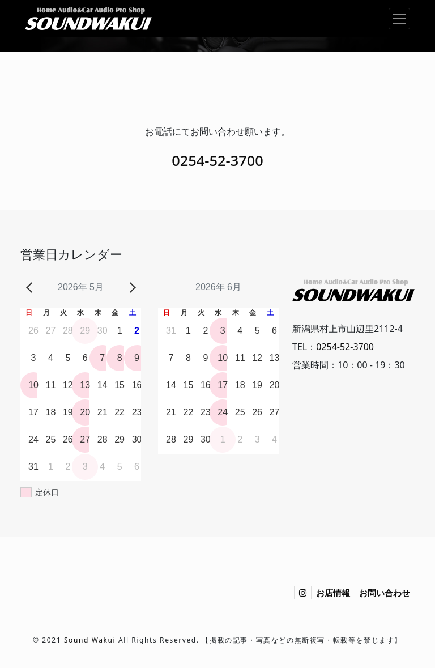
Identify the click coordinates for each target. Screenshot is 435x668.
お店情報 (333, 592)
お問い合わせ (384, 592)
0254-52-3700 (217, 160)
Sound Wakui (90, 640)
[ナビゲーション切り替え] (399, 18)
